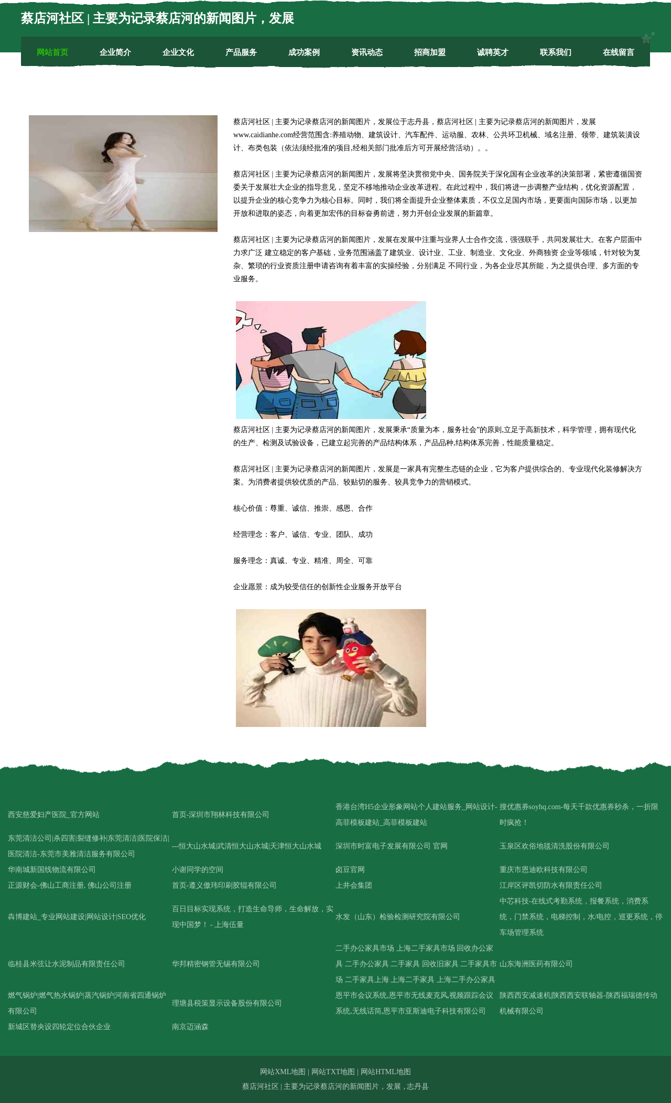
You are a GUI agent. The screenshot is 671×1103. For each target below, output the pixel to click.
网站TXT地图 (333, 1072)
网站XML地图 (283, 1072)
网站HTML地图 (386, 1072)
